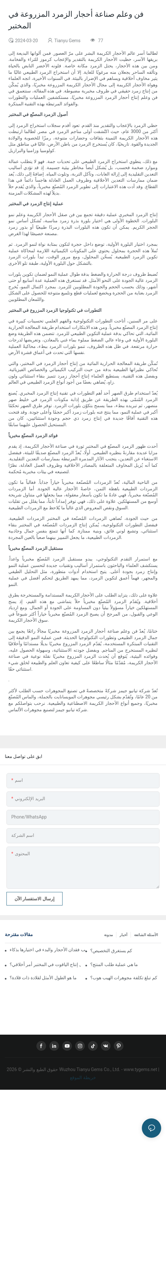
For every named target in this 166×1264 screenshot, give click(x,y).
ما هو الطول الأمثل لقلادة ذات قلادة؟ (43, 977)
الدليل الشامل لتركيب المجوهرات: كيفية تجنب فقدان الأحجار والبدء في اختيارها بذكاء (47, 949)
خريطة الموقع (83, 1077)
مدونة (108, 935)
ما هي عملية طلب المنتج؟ (114, 964)
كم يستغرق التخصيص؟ (111, 950)
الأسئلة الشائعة (146, 935)
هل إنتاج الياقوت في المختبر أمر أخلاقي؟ (45, 964)
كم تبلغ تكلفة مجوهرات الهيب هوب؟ (123, 977)
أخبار (123, 935)
